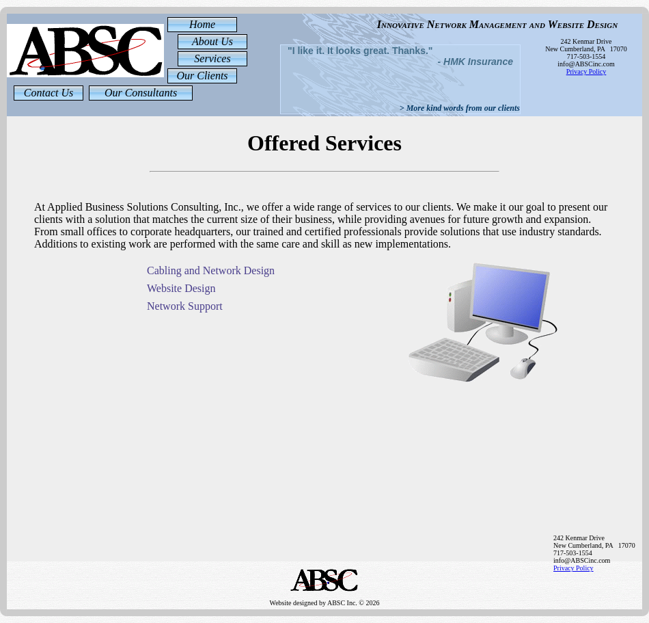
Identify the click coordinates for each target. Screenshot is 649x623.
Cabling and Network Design (211, 270)
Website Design (181, 288)
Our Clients (201, 75)
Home (202, 24)
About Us (212, 41)
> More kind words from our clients (460, 108)
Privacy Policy (586, 71)
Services (212, 58)
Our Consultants (141, 92)
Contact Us (48, 92)
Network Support (185, 306)
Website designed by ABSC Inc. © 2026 (325, 596)
